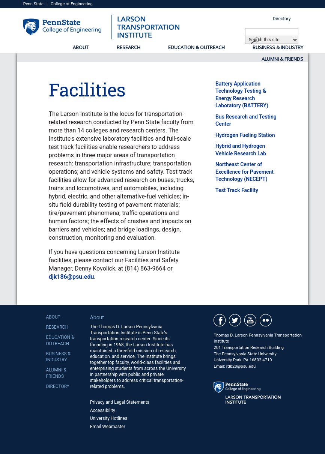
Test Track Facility (236, 190)
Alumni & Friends (282, 59)
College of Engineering (72, 4)
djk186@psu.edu (71, 276)
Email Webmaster (107, 426)
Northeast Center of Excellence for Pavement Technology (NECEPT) (244, 171)
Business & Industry (278, 47)
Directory (282, 18)
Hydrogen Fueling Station (245, 135)
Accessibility (102, 410)
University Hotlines (109, 418)
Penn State (33, 4)
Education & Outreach (196, 47)
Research (128, 47)
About (81, 47)
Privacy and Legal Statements (119, 402)
